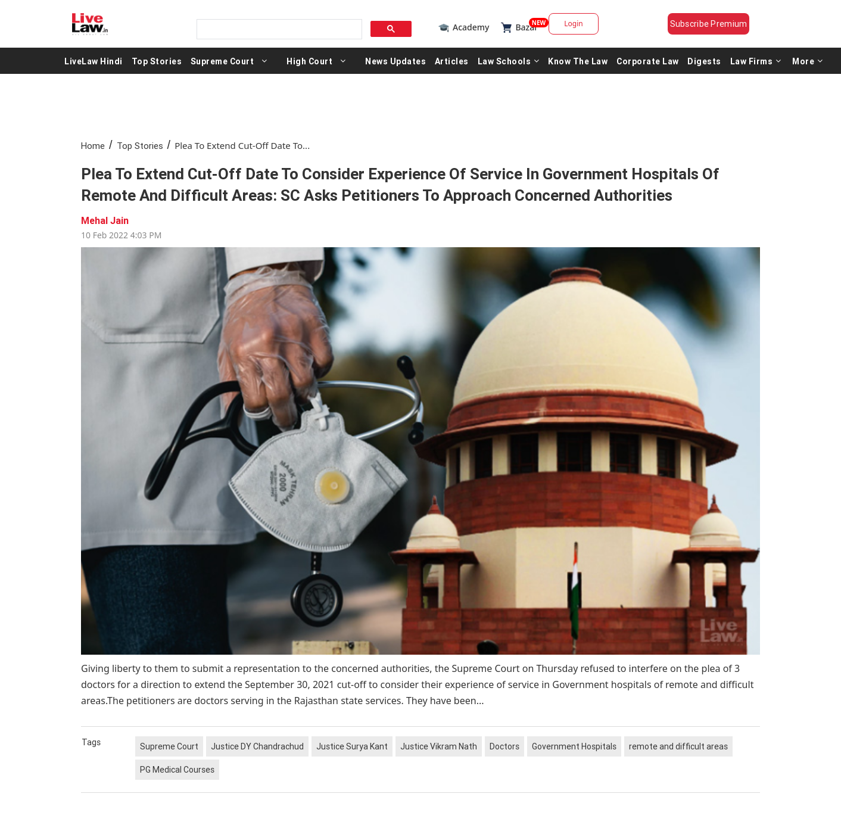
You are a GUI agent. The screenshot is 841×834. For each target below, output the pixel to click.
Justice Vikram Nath (438, 746)
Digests (704, 60)
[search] (278, 29)
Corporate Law (647, 60)
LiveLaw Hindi (93, 60)
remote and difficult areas (678, 746)
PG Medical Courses (177, 769)
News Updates (395, 60)
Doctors (504, 746)
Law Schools (509, 60)
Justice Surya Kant (352, 746)
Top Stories (157, 60)
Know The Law (578, 60)
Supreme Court (222, 60)
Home (93, 145)
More (807, 60)
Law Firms (755, 60)
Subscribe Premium (708, 23)
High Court (309, 60)
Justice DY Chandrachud (257, 746)
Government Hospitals (574, 746)
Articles (452, 60)
